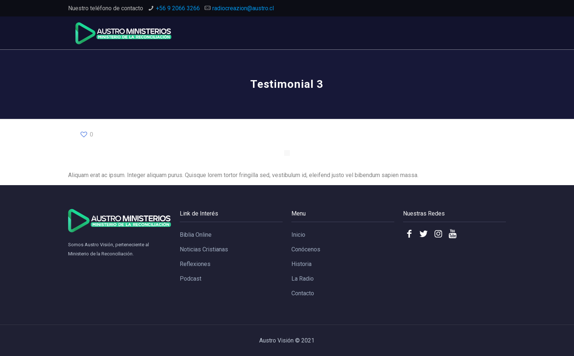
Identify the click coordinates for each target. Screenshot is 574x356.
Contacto (302, 293)
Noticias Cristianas (204, 249)
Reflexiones (195, 264)
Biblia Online (196, 234)
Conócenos (305, 249)
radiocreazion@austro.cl (243, 8)
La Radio (302, 278)
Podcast (190, 278)
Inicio (298, 234)
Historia (301, 264)
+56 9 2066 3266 (178, 8)
